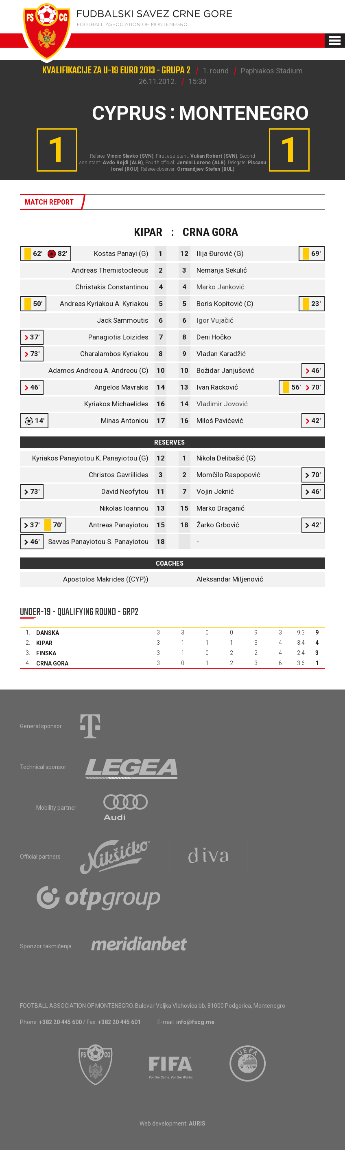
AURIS (197, 1123)
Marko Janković (221, 287)
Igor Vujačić (215, 320)
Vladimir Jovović (222, 404)
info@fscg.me (195, 1022)
